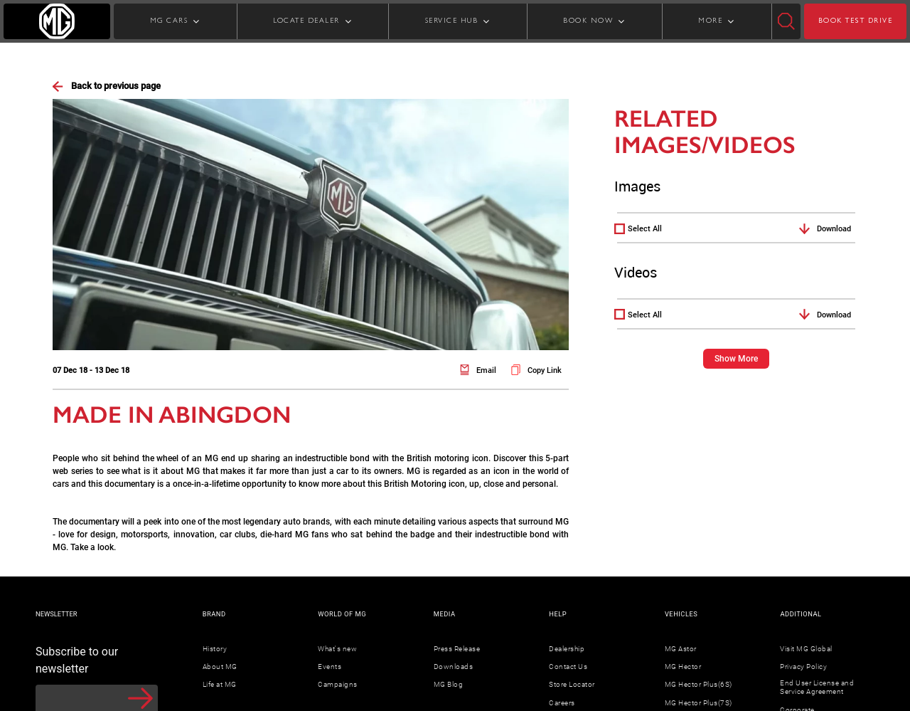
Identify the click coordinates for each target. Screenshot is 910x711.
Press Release (457, 649)
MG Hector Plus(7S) (698, 703)
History (215, 649)
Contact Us (568, 666)
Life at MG (220, 684)
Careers (562, 703)
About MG (220, 666)
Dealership (566, 649)
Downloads (453, 666)
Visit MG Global (806, 649)
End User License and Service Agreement (817, 687)
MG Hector (683, 666)
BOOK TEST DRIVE (855, 21)
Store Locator (572, 684)
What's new (337, 649)
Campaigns (338, 684)
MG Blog (449, 684)
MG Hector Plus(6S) (698, 684)
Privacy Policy (803, 666)
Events (329, 666)
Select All (645, 228)
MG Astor (681, 649)
